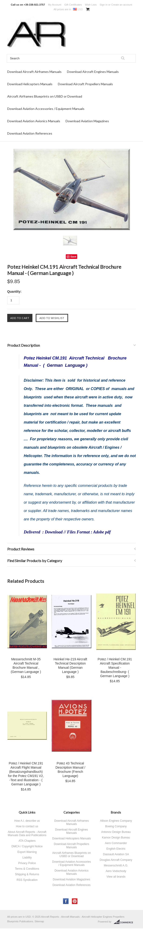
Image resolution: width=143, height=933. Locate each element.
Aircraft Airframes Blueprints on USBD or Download (44, 96)
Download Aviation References (29, 133)
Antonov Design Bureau (116, 832)
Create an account (121, 4)
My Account (54, 4)
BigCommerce (125, 921)
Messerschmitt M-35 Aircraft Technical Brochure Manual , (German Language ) (26, 665)
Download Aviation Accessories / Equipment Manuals (45, 109)
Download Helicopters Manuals (29, 84)
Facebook (66, 901)
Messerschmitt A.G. (116, 865)
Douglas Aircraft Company (116, 860)
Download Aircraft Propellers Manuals (85, 84)
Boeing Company (116, 826)
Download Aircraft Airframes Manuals (34, 72)
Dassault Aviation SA (116, 854)
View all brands (115, 876)
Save (73, 256)
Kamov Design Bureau (116, 837)
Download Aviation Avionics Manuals (33, 121)
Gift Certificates (73, 4)
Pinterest (75, 901)
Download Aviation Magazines (87, 121)
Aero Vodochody (116, 871)
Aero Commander (116, 843)
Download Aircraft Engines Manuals (93, 72)
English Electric (116, 848)
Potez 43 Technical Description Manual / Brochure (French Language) (70, 769)
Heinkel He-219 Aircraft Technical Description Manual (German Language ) (70, 665)
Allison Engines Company (116, 820)
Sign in (104, 4)
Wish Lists (91, 4)
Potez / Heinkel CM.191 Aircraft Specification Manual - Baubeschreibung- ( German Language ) (115, 667)
